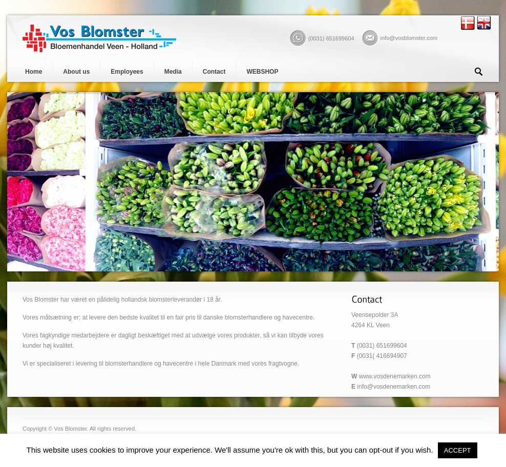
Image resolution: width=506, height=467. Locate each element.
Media (173, 71)
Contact (214, 71)
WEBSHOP (262, 71)
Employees (127, 71)
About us (76, 71)
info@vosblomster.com (409, 38)
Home (33, 71)
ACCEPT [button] (457, 450)
